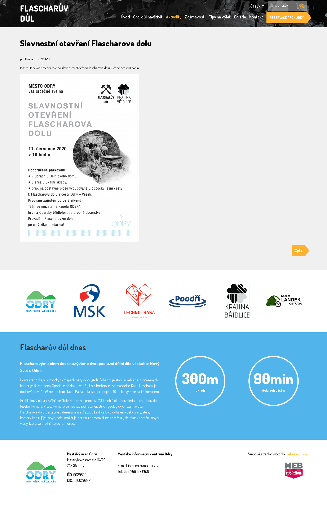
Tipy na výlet (220, 17)
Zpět (298, 250)
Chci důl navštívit (148, 17)
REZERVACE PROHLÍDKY (287, 18)
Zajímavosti (195, 17)
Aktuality (173, 17)
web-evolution (296, 453)
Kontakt (256, 17)
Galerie (240, 17)
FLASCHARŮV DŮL (44, 13)
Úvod (125, 17)
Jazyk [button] (255, 6)
